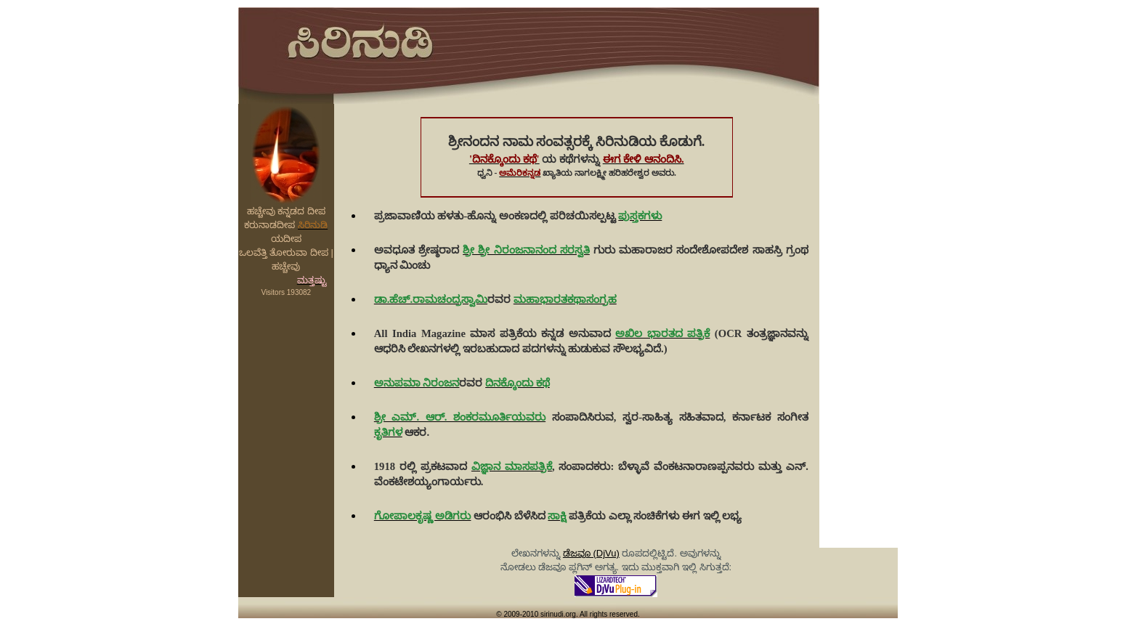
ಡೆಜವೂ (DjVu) (591, 553)
